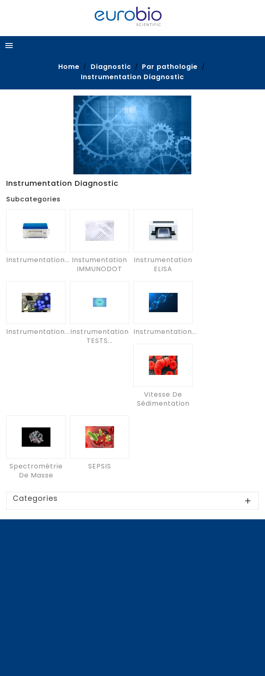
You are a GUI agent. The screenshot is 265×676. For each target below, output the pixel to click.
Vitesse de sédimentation (163, 399)
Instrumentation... (38, 260)
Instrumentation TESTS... (99, 336)
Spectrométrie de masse (36, 470)
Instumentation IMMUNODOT (99, 264)
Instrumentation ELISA (163, 264)
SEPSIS (99, 466)
